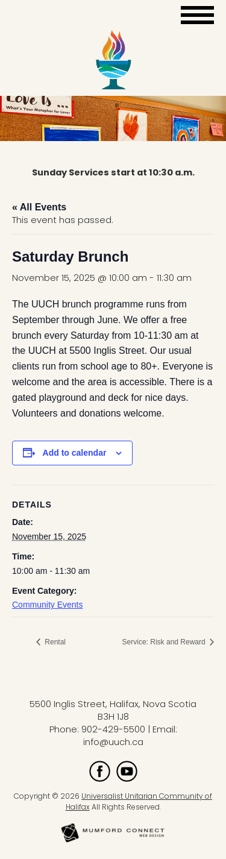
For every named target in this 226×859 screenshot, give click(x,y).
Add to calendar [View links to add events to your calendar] (75, 453)
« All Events (39, 207)
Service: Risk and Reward (164, 642)
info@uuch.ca (113, 742)
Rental (54, 642)
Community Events (47, 604)
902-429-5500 (113, 729)
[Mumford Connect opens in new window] (113, 841)
